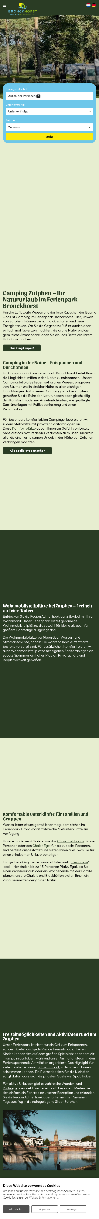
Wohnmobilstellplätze (20, 625)
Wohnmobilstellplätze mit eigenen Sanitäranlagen (49, 650)
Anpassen (44, 1209)
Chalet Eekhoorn (70, 841)
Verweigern (73, 1209)
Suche (49, 137)
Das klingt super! (22, 348)
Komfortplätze (24, 428)
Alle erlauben (16, 1209)
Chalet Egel (41, 845)
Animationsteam (72, 1058)
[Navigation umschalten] (6, 5)
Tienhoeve (80, 862)
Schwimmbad (48, 1067)
